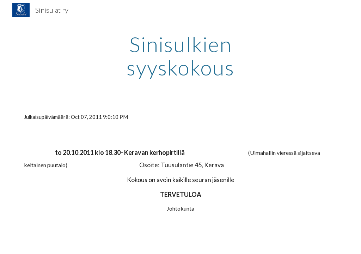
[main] (180, 56)
